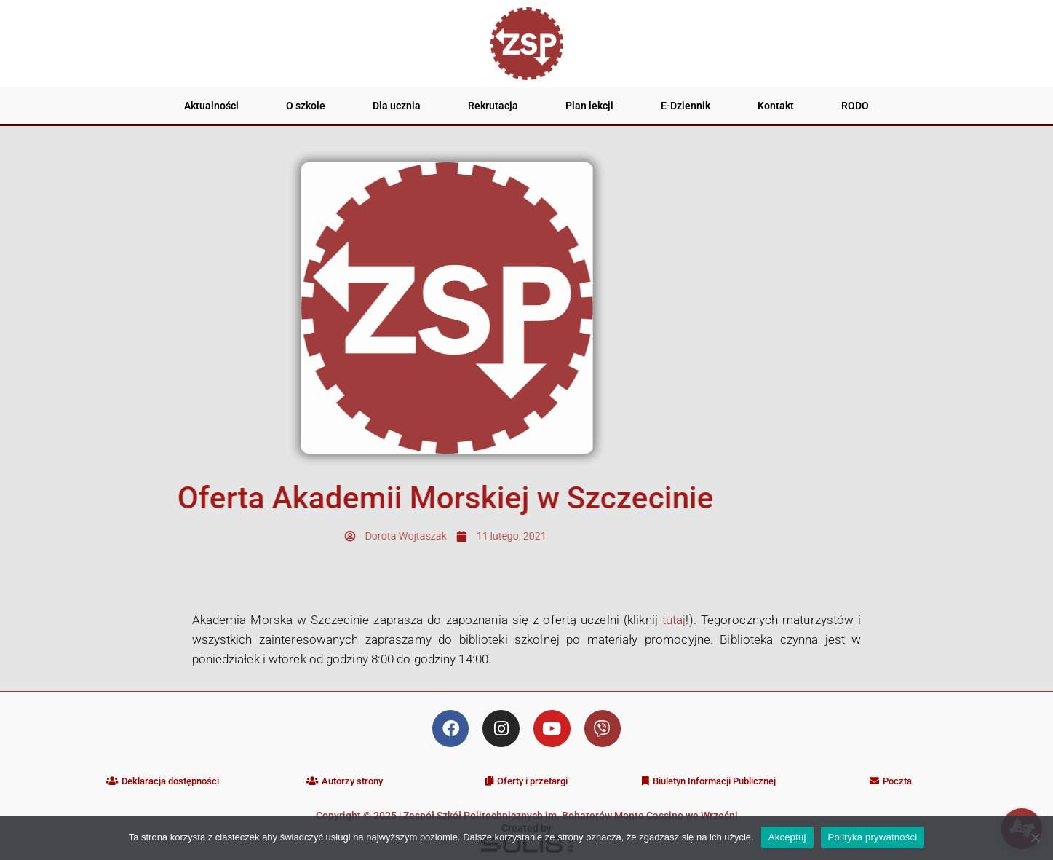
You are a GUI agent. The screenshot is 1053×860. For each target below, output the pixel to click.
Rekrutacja (493, 105)
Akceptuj (787, 837)
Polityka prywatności (873, 837)
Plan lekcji (589, 105)
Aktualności (211, 105)
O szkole (305, 105)
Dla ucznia (397, 105)
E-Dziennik (685, 105)
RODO (855, 105)
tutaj (674, 619)
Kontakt (776, 105)
